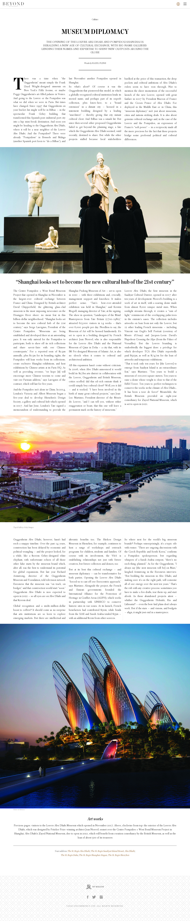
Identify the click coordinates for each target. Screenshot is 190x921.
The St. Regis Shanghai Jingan (93, 855)
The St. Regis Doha (69, 855)
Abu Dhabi (130, 851)
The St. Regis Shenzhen (118, 855)
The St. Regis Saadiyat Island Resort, (108, 851)
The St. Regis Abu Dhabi (78, 851)
